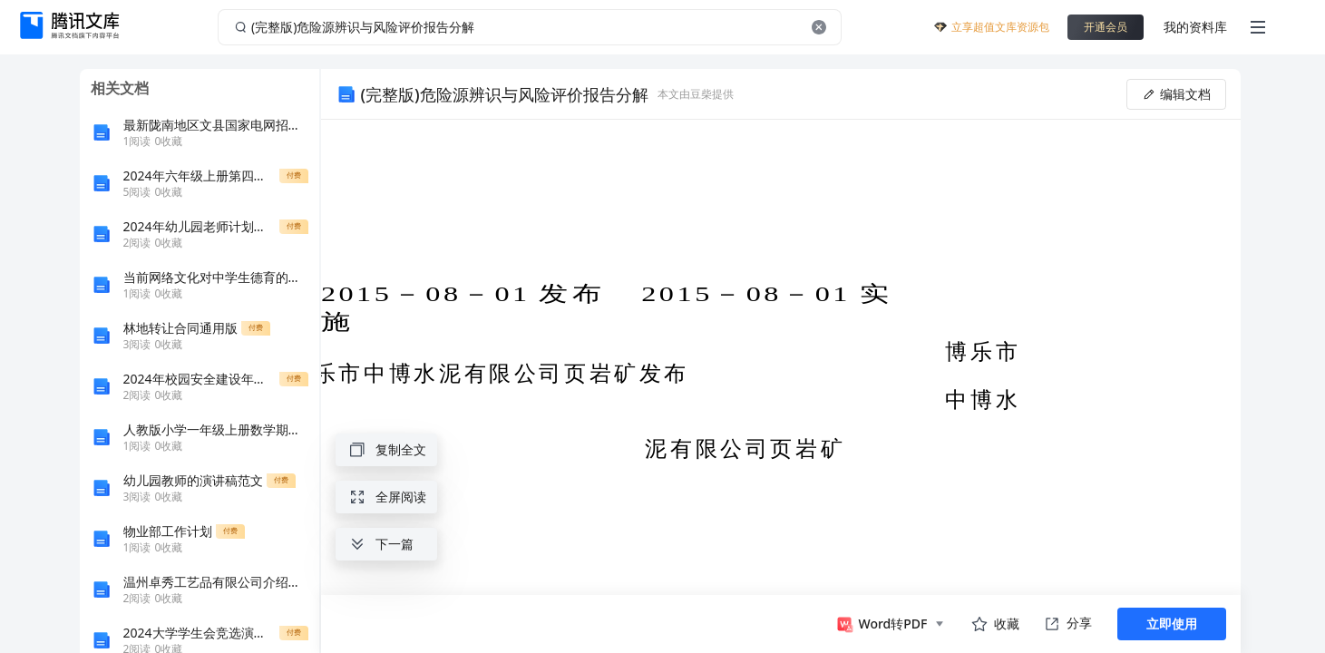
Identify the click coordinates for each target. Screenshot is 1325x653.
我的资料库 (1195, 26)
